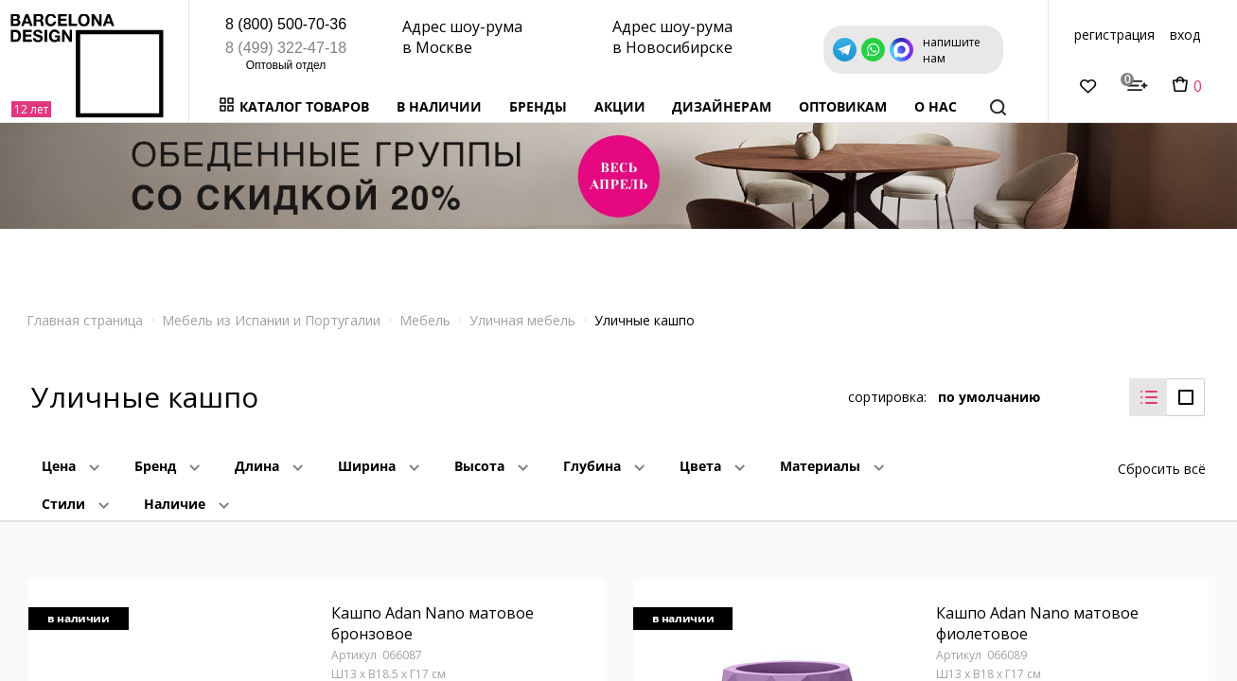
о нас (935, 106)
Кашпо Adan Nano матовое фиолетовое (1037, 623)
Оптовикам (843, 106)
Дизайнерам (721, 106)
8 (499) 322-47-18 (285, 48)
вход (1185, 35)
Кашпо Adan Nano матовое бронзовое (432, 623)
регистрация (1114, 35)
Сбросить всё (1162, 469)
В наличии (439, 106)
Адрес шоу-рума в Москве (462, 37)
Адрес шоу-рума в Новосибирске (672, 37)
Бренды (538, 106)
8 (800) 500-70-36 (285, 24)
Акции (619, 106)
